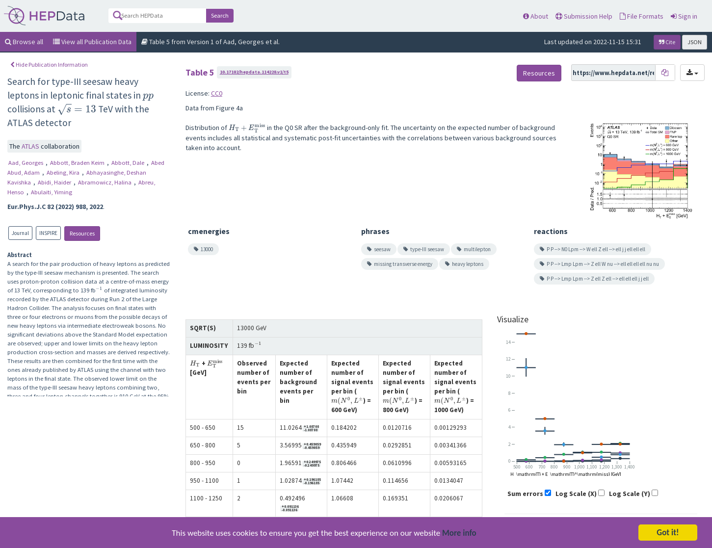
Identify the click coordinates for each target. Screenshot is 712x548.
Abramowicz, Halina (105, 182)
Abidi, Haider (55, 182)
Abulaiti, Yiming (51, 192)
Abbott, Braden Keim (78, 162)
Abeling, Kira (64, 172)
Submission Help (583, 16)
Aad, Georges (26, 162)
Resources (82, 233)
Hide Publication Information (49, 64)
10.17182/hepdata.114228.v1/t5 (254, 72)
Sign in (684, 16)
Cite (667, 42)
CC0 (216, 93)
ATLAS (31, 146)
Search (220, 15)
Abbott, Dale (128, 162)
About (535, 16)
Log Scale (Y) (629, 493)
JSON (694, 42)
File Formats (641, 16)
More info (459, 534)
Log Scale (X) (576, 493)
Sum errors (525, 493)
